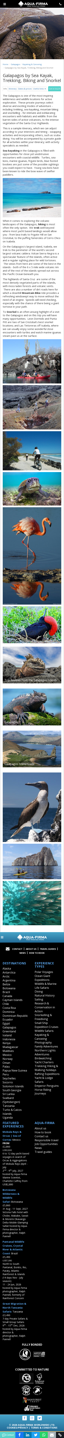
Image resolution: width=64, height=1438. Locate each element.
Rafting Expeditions (47, 1074)
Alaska (7, 968)
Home (5, 64)
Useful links (39, 88)
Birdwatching (43, 1058)
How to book (37, 953)
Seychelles (9, 1078)
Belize (6, 984)
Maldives (8, 1051)
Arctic (6, 976)
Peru (6, 1074)
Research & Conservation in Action (45, 1007)
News (22, 953)
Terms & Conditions (44, 1427)
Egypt (6, 1023)
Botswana (9, 988)
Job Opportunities (46, 1144)
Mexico (7, 1055)
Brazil (6, 992)
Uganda (8, 1117)
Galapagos (15, 64)
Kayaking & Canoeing (32, 64)
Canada (7, 996)
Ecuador (8, 1019)
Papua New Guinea (15, 1070)
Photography (43, 1042)
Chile (6, 1004)
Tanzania (9, 1106)
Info (5, 88)
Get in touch (54, 88)
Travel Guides (48, 949)
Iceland (7, 1035)
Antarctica (9, 972)
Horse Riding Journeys (43, 1092)
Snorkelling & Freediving (43, 1017)
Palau (6, 1066)
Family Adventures (46, 1046)
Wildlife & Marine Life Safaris (45, 986)
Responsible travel (46, 1140)
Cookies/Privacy (17, 1427)
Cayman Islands (13, 1000)
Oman (6, 1063)
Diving (39, 991)
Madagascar (10, 1047)
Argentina (9, 980)
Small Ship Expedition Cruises (46, 1025)
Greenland (9, 1031)
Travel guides (43, 1152)
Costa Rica (9, 1008)
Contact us (41, 1136)
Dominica (9, 1012)
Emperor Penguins (47, 1086)
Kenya (6, 1043)
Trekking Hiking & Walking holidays (46, 1068)
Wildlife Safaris (44, 1031)
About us (40, 1128)
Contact (17, 949)
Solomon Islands (13, 1086)
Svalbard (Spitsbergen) (11, 1100)
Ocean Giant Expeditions (42, 978)
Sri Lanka (9, 1094)
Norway (8, 1059)
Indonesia (9, 1039)
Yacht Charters (44, 1062)
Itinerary (13, 88)
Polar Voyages (44, 972)
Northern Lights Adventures (45, 1052)
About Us (31, 949)
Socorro (8, 1082)
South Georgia (12, 1090)
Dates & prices (25, 88)
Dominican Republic (15, 1016)
